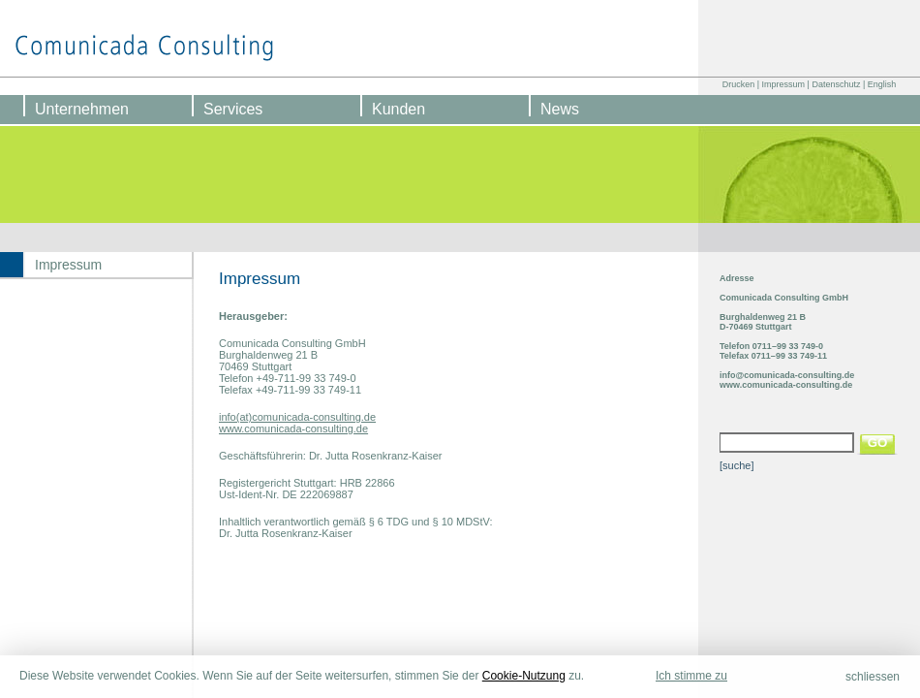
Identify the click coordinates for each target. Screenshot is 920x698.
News (559, 109)
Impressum (784, 84)
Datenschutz (836, 84)
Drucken (738, 84)
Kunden (398, 109)
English (882, 84)
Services (232, 109)
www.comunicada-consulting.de (293, 428)
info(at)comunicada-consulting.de (297, 417)
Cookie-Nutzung (524, 675)
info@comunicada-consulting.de (787, 375)
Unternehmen (82, 109)
